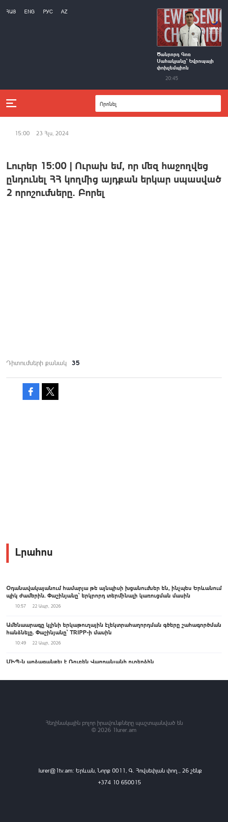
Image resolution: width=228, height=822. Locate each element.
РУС (48, 11)
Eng (29, 11)
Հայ (11, 11)
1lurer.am (124, 729)
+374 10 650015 (119, 782)
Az (64, 11)
